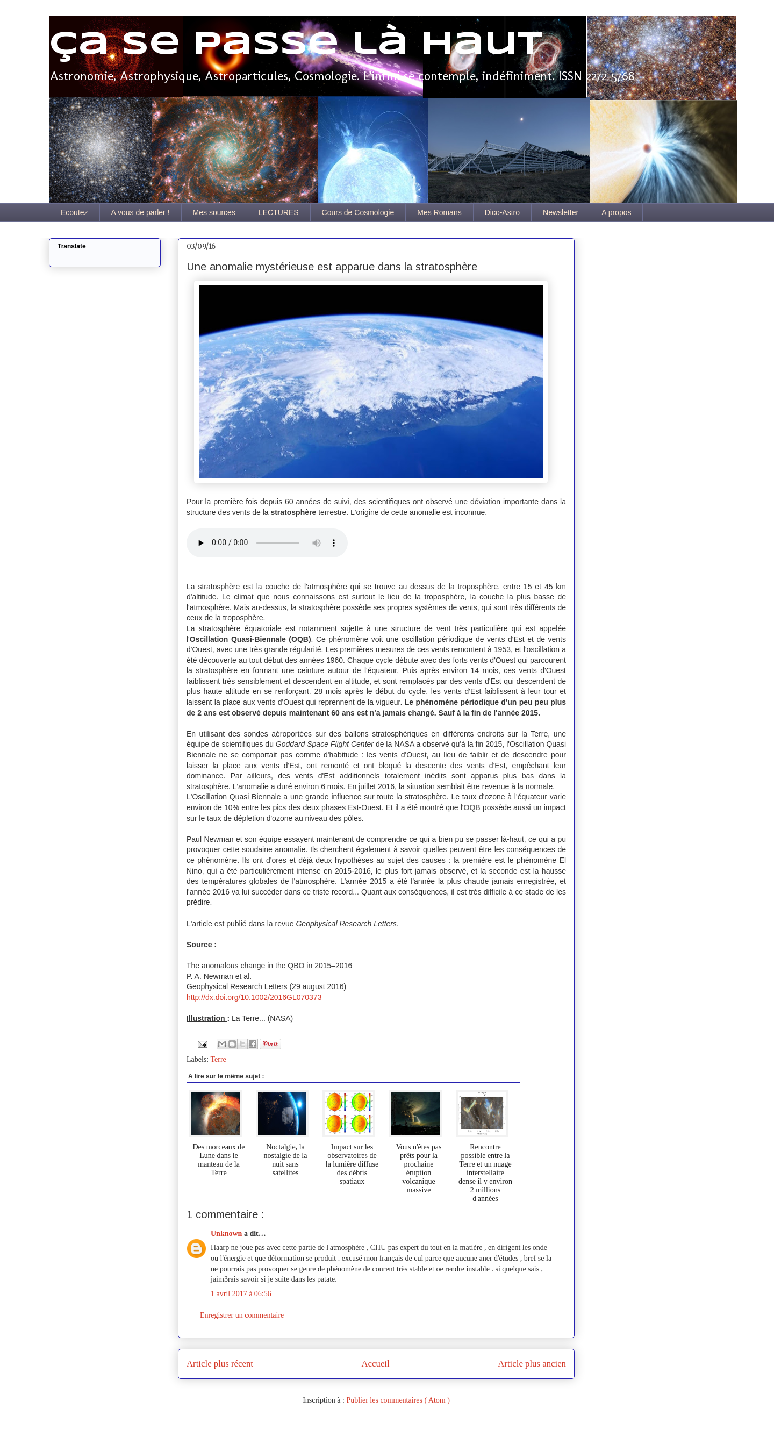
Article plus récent (220, 1364)
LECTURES (279, 212)
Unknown (227, 1233)
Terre (218, 1059)
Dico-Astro (502, 212)
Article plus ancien (532, 1364)
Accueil (376, 1364)
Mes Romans (439, 212)
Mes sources (214, 212)
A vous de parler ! (140, 212)
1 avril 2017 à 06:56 (241, 1294)
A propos (616, 212)
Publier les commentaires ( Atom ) (397, 1400)
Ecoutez (74, 212)
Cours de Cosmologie (358, 212)
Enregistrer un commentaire (242, 1315)
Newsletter (560, 212)
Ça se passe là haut (295, 44)
